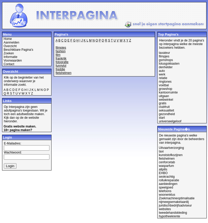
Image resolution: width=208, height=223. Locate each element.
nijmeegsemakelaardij (174, 202)
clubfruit (164, 107)
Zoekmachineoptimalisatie (177, 198)
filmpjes (61, 47)
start (162, 117)
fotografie (62, 62)
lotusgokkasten (169, 63)
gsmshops (166, 60)
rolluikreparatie (169, 180)
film (58, 55)
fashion (61, 51)
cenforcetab (167, 162)
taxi (161, 151)
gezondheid (167, 114)
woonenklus (167, 194)
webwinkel (166, 99)
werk (162, 74)
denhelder (165, 67)
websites (165, 209)
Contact (9, 64)
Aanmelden (11, 42)
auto (162, 71)
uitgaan (164, 96)
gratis (162, 103)
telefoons (165, 191)
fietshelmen (63, 73)
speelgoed (166, 187)
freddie (60, 69)
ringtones (165, 81)
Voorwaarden (13, 60)
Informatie (10, 57)
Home (8, 39)
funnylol (61, 65)
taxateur (164, 53)
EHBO (163, 173)
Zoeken (9, 53)
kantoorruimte (168, 92)
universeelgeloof (170, 121)
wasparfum (166, 166)
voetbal (164, 85)
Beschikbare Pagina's (18, 50)
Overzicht (10, 46)
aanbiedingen (168, 184)
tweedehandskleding (173, 213)
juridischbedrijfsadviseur (175, 205)
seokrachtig (167, 176)
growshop (165, 89)
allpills (163, 169)
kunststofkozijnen (171, 155)
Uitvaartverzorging (171, 148)
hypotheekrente (169, 216)
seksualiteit (166, 110)
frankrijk (61, 58)
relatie (163, 78)
